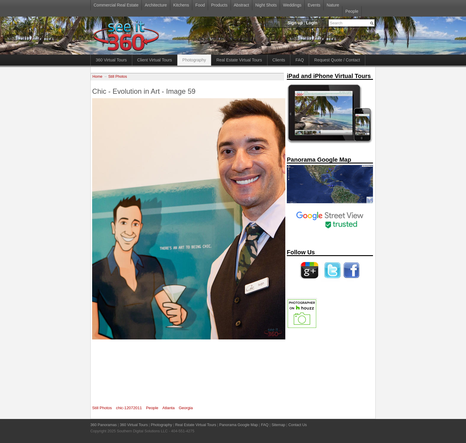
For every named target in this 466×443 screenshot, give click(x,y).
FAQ (299, 60)
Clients (279, 60)
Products (219, 5)
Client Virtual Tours (154, 60)
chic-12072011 (129, 408)
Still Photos (117, 76)
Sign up (295, 22)
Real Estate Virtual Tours (239, 60)
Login (311, 22)
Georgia (186, 408)
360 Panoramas (103, 425)
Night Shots (266, 5)
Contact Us (297, 425)
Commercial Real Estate (116, 5)
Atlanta (168, 408)
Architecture (156, 5)
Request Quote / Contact (337, 60)
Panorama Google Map (238, 425)
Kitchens (181, 5)
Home (97, 76)
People (351, 11)
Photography (194, 60)
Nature (333, 5)
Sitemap (278, 425)
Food (200, 5)
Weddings (292, 5)
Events (314, 5)
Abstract (241, 5)
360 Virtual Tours (111, 60)
